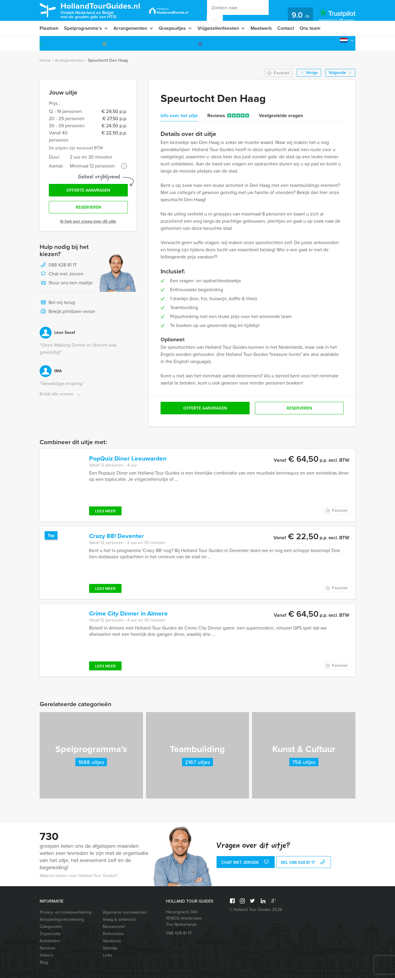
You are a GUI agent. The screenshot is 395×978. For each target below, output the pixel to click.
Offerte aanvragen (88, 190)
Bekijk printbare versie (67, 312)
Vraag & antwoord (119, 919)
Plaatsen (49, 28)
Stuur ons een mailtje (66, 283)
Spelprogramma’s (83, 28)
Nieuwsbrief (114, 926)
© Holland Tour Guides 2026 (255, 909)
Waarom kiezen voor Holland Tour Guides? (78, 875)
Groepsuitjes (172, 28)
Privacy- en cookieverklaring (65, 912)
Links (107, 955)
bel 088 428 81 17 (303, 862)
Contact (285, 28)
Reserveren (88, 207)
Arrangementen (130, 28)
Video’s (46, 955)
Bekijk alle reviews (60, 394)
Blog (44, 962)
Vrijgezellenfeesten (218, 28)
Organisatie (50, 934)
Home (45, 60)
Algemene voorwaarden (125, 912)
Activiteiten (50, 941)
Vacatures (112, 941)
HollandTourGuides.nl (100, 10)
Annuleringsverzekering (62, 919)
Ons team (310, 28)
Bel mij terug (57, 303)
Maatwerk (261, 28)
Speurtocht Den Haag (108, 60)
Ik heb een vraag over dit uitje (88, 221)
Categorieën (51, 926)
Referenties (113, 934)
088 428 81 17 (332, 43)
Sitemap (110, 948)
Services (47, 948)
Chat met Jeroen (61, 274)
